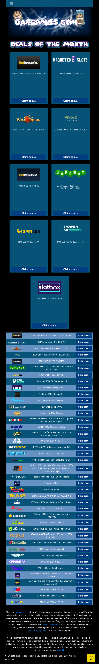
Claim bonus (28, 100)
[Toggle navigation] (11, 3)
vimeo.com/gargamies (36, 630)
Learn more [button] (9, 659)
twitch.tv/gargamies (51, 624)
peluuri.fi (60, 650)
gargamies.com (23, 612)
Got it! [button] (91, 657)
